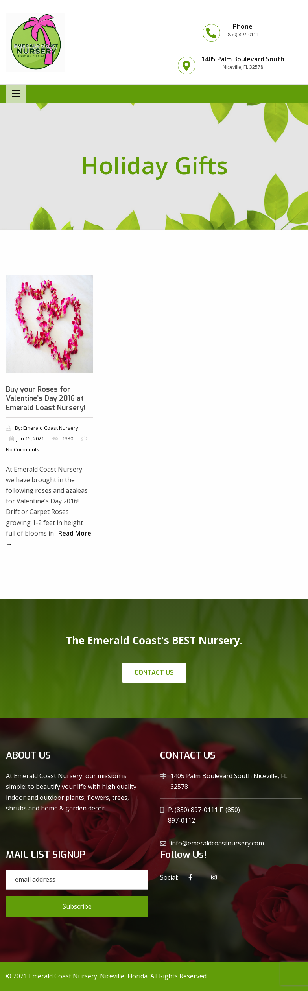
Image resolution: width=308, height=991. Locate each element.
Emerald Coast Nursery (50, 427)
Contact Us (154, 673)
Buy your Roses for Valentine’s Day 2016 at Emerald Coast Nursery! (46, 399)
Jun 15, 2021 (30, 438)
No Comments (22, 449)
